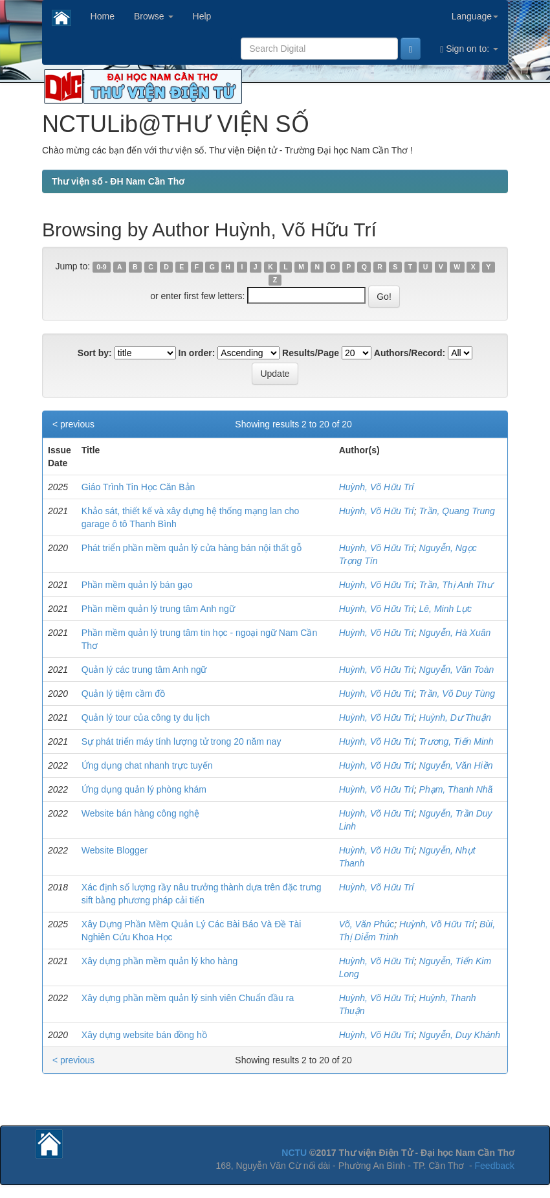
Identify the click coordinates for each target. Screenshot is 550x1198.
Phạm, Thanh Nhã (456, 789)
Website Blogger (115, 850)
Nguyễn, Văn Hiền (456, 765)
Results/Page (310, 353)
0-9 (101, 267)
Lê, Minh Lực (445, 609)
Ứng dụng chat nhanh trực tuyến (147, 765)
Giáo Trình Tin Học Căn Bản (138, 487)
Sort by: (95, 353)
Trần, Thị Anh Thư (456, 585)
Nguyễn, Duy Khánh (460, 1035)
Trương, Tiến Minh (456, 741)
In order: (197, 353)
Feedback (494, 1165)
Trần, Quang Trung (457, 511)
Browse (153, 16)
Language (475, 16)
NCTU (294, 1152)
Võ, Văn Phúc (367, 924)
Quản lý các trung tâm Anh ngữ (144, 669)
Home (103, 16)
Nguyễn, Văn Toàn (456, 669)
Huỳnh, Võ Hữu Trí (376, 487)
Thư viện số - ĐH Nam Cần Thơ (118, 181)
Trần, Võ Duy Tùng (457, 693)
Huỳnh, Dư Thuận (455, 717)
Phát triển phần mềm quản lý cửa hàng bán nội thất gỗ (192, 548)
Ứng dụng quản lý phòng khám (144, 789)
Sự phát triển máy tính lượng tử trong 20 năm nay (181, 741)
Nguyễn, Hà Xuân (455, 632)
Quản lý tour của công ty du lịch (146, 717)
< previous (73, 424)
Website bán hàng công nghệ (140, 813)
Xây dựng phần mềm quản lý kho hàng (160, 961)
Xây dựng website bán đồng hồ (144, 1035)
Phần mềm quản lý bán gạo (137, 585)
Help (202, 16)
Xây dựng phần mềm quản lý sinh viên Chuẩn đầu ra (188, 998)
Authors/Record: (409, 353)
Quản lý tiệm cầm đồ (123, 693)
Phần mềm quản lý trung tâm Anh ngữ (158, 609)
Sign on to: (469, 48)
